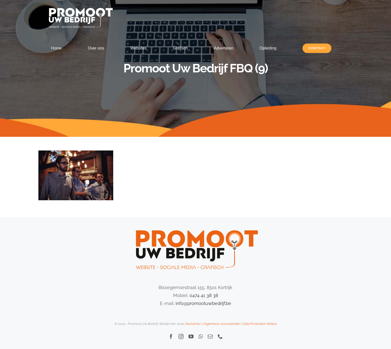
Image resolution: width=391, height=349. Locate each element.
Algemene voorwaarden (222, 324)
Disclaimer (193, 324)
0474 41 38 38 (204, 295)
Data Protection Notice (260, 324)
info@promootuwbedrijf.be (203, 303)
